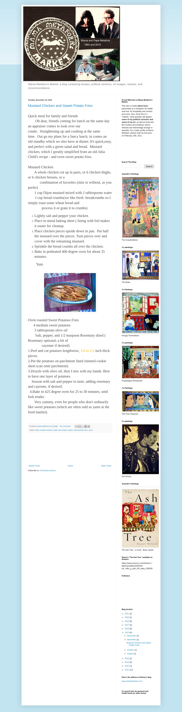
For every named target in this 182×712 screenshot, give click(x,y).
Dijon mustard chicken (44, 430)
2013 (127, 662)
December (132, 636)
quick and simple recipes (63, 430)
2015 (127, 632)
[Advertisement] (70, 449)
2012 (127, 666)
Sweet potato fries (80, 430)
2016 (127, 629)
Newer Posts (34, 466)
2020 (127, 617)
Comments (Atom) (47, 470)
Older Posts (106, 466)
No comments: (66, 426)
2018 (127, 621)
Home (70, 466)
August (130, 654)
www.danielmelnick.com (132, 681)
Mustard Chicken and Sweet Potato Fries (60, 106)
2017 (127, 625)
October (130, 650)
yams (91, 430)
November (132, 639)
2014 (127, 658)
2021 (127, 614)
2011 (127, 670)
